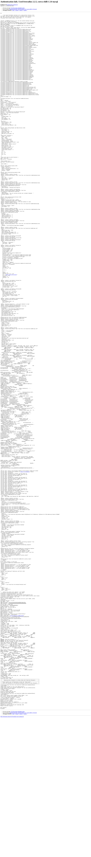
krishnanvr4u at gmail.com (12, 4)
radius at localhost (25, 563)
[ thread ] (17, 10)
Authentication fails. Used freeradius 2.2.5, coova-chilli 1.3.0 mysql (23, 9)
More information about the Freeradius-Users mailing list (12, 855)
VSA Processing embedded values (18, 8)
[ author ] (25, 10)
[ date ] (13, 10)
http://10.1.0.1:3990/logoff (17, 736)
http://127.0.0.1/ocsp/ (11, 327)
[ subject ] (21, 10)
